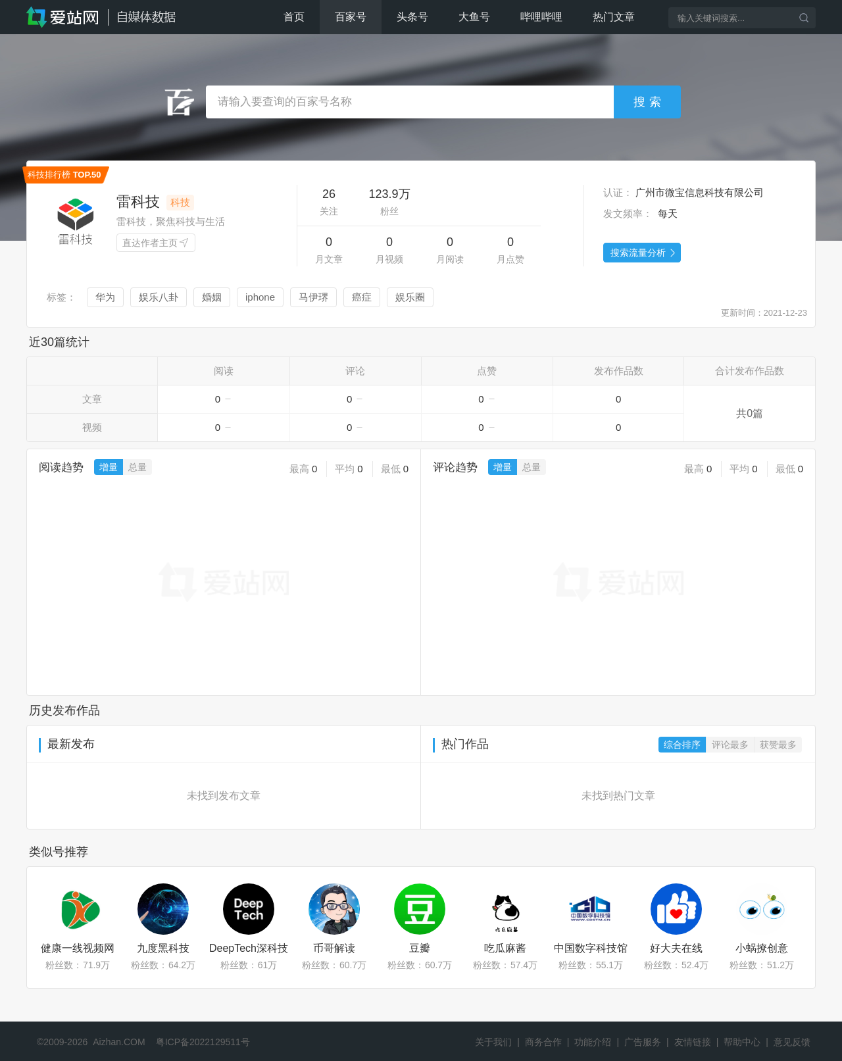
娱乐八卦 (158, 297)
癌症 (362, 297)
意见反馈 (792, 1042)
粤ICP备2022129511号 (203, 1042)
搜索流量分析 (644, 253)
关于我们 (493, 1042)
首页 (294, 16)
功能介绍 (592, 1042)
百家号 (350, 16)
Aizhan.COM (119, 1042)
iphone (260, 297)
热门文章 (614, 16)
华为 (105, 297)
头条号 (412, 16)
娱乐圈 (410, 297)
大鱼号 (474, 16)
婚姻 (212, 297)
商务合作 (543, 1042)
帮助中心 (742, 1042)
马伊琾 (313, 297)
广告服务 (642, 1042)
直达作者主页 (155, 243)
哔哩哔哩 (541, 16)
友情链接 (692, 1042)
